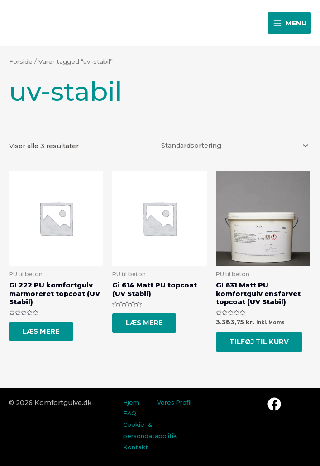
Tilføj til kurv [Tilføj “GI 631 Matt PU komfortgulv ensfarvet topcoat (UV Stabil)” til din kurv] (259, 342)
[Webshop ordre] (233, 145)
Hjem (131, 402)
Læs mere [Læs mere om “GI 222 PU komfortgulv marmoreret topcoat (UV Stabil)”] (41, 331)
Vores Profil (174, 402)
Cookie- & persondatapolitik (150, 430)
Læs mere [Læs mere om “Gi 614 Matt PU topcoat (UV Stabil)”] (144, 323)
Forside (21, 61)
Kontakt (135, 447)
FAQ (129, 413)
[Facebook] (274, 404)
